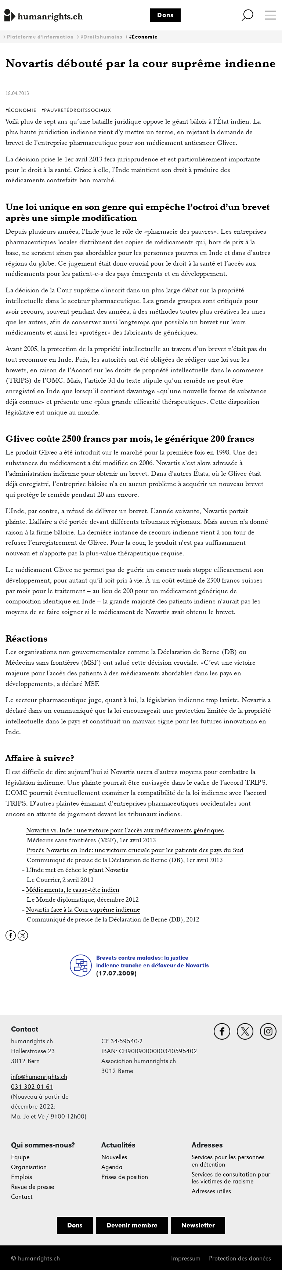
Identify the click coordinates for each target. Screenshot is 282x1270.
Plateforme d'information (40, 37)
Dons (165, 15)
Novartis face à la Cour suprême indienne (83, 909)
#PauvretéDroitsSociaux (76, 110)
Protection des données (240, 1258)
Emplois (21, 1177)
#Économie (143, 37)
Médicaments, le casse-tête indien (72, 890)
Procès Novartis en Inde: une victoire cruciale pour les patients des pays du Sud (134, 850)
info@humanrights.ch (39, 1077)
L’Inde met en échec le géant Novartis (77, 870)
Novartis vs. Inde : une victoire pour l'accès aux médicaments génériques (125, 830)
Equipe (20, 1157)
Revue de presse (32, 1187)
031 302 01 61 (32, 1087)
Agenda (112, 1167)
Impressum (185, 1258)
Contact (22, 1197)
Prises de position (124, 1177)
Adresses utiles (211, 1191)
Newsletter (198, 1225)
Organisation (29, 1167)
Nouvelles (114, 1157)
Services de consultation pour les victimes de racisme (231, 1178)
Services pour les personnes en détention (228, 1160)
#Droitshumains (102, 37)
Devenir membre (132, 1225)
